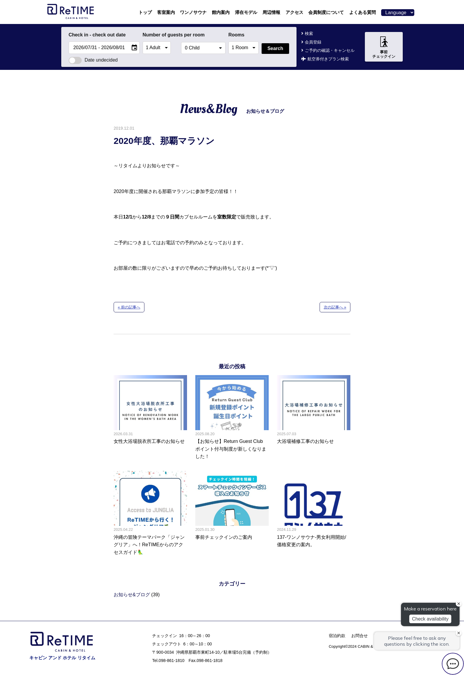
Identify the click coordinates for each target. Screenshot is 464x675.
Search (275, 48)
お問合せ (359, 635)
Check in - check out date (97, 34)
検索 (309, 33)
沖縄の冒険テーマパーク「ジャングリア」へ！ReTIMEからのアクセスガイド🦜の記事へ (150, 513)
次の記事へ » (335, 307)
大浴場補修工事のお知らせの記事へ (313, 417)
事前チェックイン (383, 47)
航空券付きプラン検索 (328, 59)
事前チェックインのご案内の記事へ (232, 513)
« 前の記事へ (129, 307)
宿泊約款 (337, 635)
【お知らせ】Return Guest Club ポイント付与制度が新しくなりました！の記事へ (232, 417)
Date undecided (93, 59)
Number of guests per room (160, 34)
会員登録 (313, 42)
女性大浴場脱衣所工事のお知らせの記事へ (150, 417)
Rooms (236, 34)
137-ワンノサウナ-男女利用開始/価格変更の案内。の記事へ (313, 513)
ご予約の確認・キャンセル (330, 50)
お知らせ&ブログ (132, 594)
